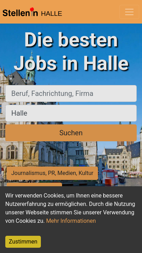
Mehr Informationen (71, 221)
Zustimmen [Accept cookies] (23, 241)
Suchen (70, 133)
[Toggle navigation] (129, 12)
